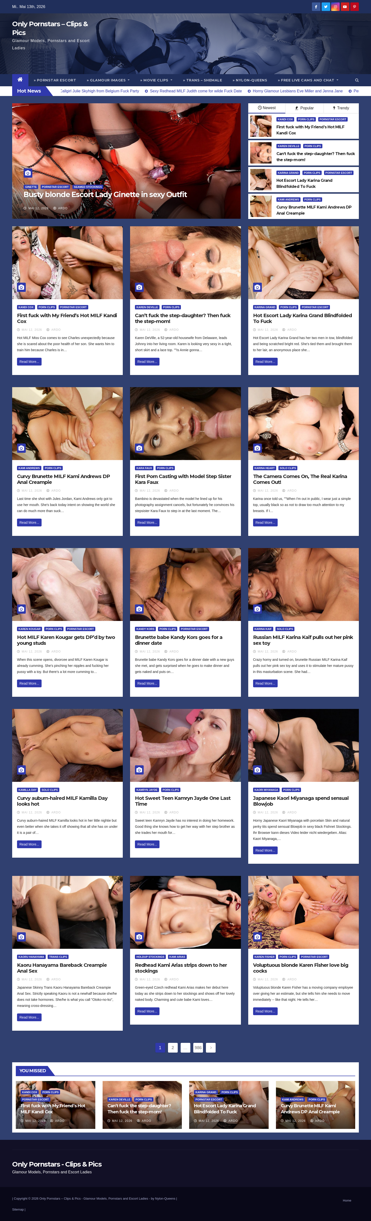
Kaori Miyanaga (266, 789)
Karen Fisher (265, 956)
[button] (357, 80)
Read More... (29, 362)
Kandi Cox (285, 119)
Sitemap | (19, 1209)
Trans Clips (58, 956)
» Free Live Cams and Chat (308, 80)
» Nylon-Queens (250, 80)
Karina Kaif (263, 629)
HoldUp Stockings (150, 956)
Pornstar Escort (55, 186)
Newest (267, 108)
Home (347, 1200)
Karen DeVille (289, 146)
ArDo (60, 208)
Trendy (341, 108)
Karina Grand (288, 172)
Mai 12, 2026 (38, 208)
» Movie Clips (156, 80)
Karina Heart (265, 468)
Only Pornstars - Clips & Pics (56, 1164)
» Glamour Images (108, 80)
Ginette (31, 186)
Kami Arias (177, 956)
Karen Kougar (29, 629)
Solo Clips (288, 468)
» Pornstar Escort (55, 80)
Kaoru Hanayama (31, 956)
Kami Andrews (288, 199)
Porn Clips (306, 119)
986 (198, 1047)
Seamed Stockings (88, 186)
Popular (304, 108)
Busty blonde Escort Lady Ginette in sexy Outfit (105, 194)
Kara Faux (144, 468)
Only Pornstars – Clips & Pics (60, 1198)
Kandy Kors (145, 629)
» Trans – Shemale (202, 80)
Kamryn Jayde (147, 789)
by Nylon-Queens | (164, 1198)
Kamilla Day (27, 789)
